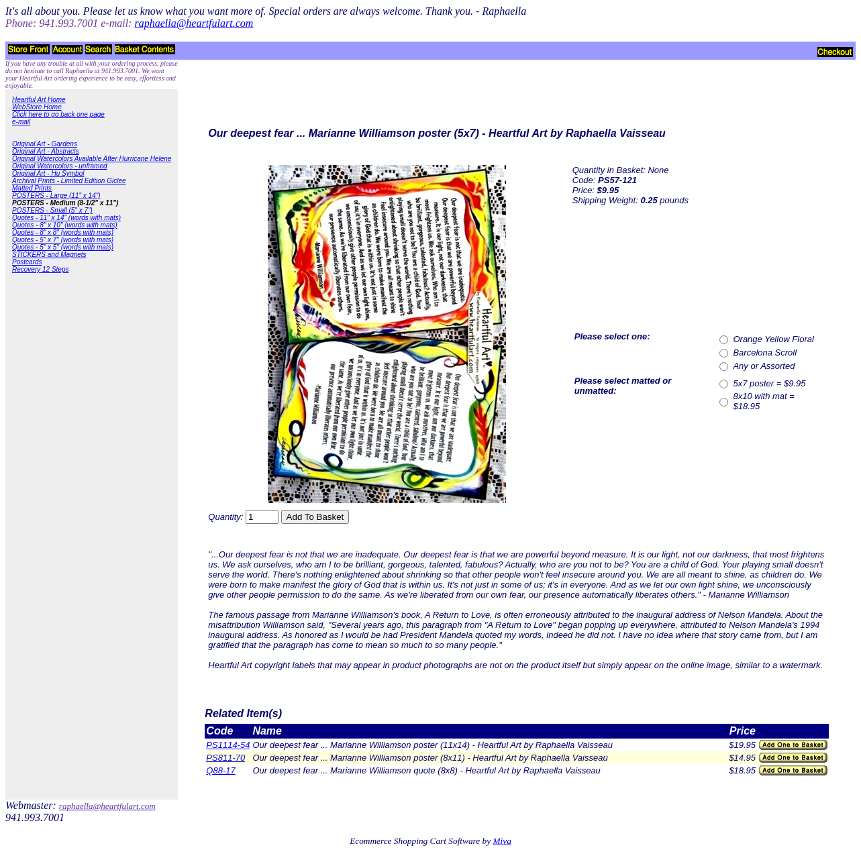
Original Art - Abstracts (45, 151)
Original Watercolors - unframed (59, 166)
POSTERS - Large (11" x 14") (56, 195)
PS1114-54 (228, 745)
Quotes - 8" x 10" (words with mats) (64, 225)
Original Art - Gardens (44, 144)
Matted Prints (32, 188)
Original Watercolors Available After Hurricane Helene (91, 158)
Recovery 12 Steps (40, 269)
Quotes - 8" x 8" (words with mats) (62, 232)
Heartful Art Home (39, 99)
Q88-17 (220, 770)
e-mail (21, 121)
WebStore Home (37, 107)
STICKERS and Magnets (49, 254)
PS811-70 (225, 758)
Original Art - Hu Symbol (48, 173)
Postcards (27, 262)
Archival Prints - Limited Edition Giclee (69, 180)
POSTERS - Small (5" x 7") (52, 210)
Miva (502, 841)
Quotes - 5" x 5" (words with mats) (62, 247)
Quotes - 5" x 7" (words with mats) (62, 240)
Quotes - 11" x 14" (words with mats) (66, 217)
